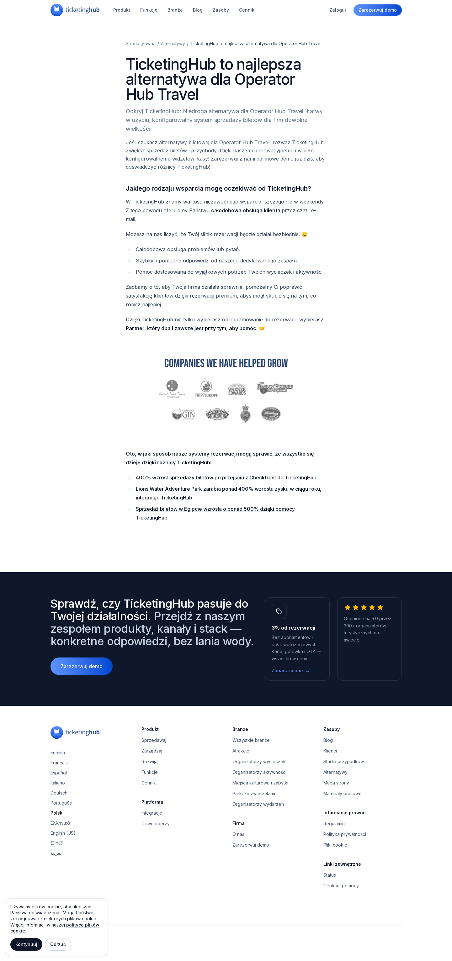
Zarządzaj (151, 750)
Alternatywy (173, 43)
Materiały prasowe (342, 793)
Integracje (151, 813)
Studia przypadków (343, 761)
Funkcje (148, 10)
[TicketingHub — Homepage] (75, 10)
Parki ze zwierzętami (253, 793)
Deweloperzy (155, 823)
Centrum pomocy (341, 885)
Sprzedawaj (153, 740)
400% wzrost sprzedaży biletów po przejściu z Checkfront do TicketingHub (226, 477)
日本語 (57, 843)
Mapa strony (336, 782)
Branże (175, 10)
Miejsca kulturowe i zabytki (260, 782)
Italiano (58, 782)
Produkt (121, 10)
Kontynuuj (26, 944)
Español (59, 772)
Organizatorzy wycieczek (259, 761)
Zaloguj (337, 10)
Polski (57, 813)
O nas (238, 834)
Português (61, 802)
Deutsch (59, 792)
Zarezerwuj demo (378, 10)
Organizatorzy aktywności (259, 772)
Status (329, 875)
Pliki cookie (335, 844)
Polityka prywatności (344, 834)
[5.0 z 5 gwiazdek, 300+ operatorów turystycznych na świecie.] (369, 639)
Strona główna (141, 43)
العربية (57, 853)
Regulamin (334, 823)
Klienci (330, 750)
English (58, 752)
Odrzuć (58, 944)
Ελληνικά (60, 823)
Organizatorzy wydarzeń (258, 804)
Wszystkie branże (251, 740)
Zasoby (221, 10)
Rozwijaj (149, 761)
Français (59, 762)
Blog (198, 10)
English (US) (63, 833)
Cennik (246, 10)
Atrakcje (240, 750)
